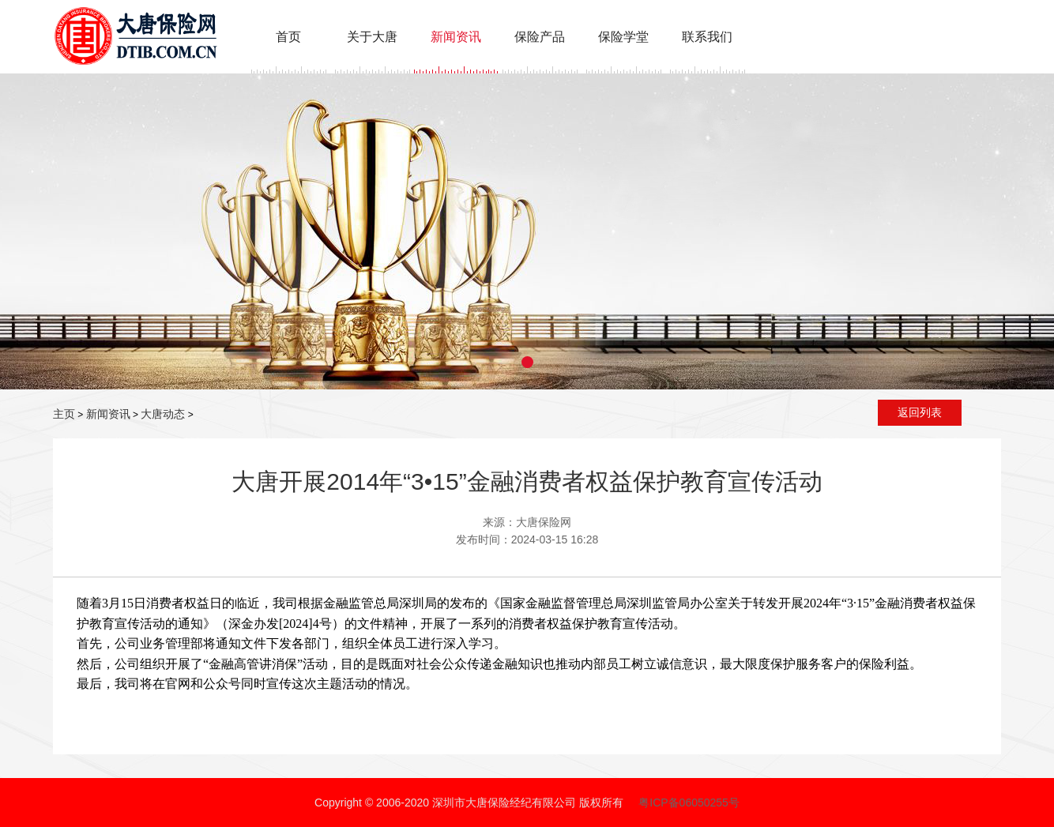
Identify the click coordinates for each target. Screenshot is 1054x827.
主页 (64, 414)
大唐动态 (163, 414)
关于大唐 (372, 36)
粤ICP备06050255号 (689, 802)
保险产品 (539, 36)
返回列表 (920, 412)
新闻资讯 (456, 36)
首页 (288, 36)
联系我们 (707, 36)
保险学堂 (623, 36)
